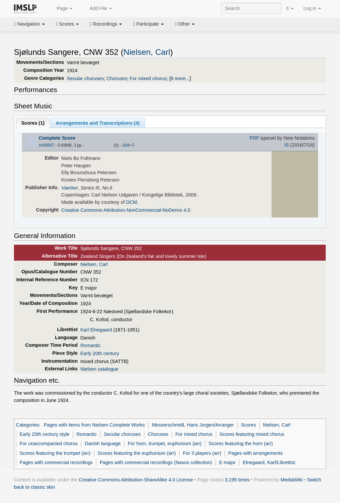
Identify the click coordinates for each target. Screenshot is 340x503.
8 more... (180, 78)
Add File (97, 9)
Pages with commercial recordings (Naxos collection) (156, 462)
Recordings (106, 24)
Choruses (117, 78)
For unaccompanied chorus (49, 443)
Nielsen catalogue (99, 369)
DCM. (132, 202)
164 (125, 145)
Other (185, 24)
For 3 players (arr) (202, 453)
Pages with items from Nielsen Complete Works (94, 425)
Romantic (90, 345)
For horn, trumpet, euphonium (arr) (165, 443)
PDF (254, 138)
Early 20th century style (44, 434)
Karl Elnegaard (96, 329)
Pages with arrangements (255, 453)
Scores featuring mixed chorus (251, 434)
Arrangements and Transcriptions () (98, 123)
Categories (27, 425)
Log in (312, 8)
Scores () (32, 123)
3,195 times (237, 479)
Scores (67, 24)
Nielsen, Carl (147, 52)
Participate (148, 24)
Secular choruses (85, 78)
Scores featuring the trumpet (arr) (55, 453)
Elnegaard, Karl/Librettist (269, 462)
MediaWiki (292, 479)
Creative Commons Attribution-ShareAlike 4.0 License (136, 479)
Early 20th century (99, 353)
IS (286, 145)
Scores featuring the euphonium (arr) (137, 453)
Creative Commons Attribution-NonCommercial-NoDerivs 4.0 (125, 210)
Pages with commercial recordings (56, 462)
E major (227, 462)
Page (61, 9)
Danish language (103, 443)
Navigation (29, 24)
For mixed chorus (148, 78)
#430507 (46, 145)
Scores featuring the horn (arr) (241, 443)
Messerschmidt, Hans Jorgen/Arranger (193, 425)
